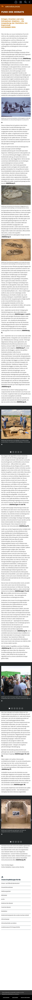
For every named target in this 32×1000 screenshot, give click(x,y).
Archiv (3, 899)
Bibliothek (4, 895)
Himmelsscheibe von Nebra (8, 923)
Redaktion (4, 911)
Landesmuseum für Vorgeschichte (10, 927)
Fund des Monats (6, 907)
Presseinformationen (7, 887)
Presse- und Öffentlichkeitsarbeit (10, 883)
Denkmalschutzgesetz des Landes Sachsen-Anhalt (15, 915)
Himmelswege (5, 919)
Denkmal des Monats (7, 903)
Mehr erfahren (25, 997)
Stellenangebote (6, 891)
